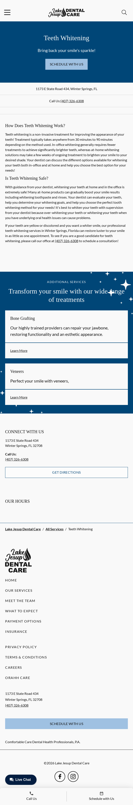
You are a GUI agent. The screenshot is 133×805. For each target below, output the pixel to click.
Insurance (16, 631)
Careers (13, 667)
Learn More (18, 350)
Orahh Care (17, 678)
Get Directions (66, 472)
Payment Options (23, 621)
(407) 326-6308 (72, 101)
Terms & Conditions (26, 657)
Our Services (18, 590)
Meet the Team (20, 601)
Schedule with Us (66, 64)
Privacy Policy (21, 647)
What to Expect (21, 611)
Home (11, 580)
